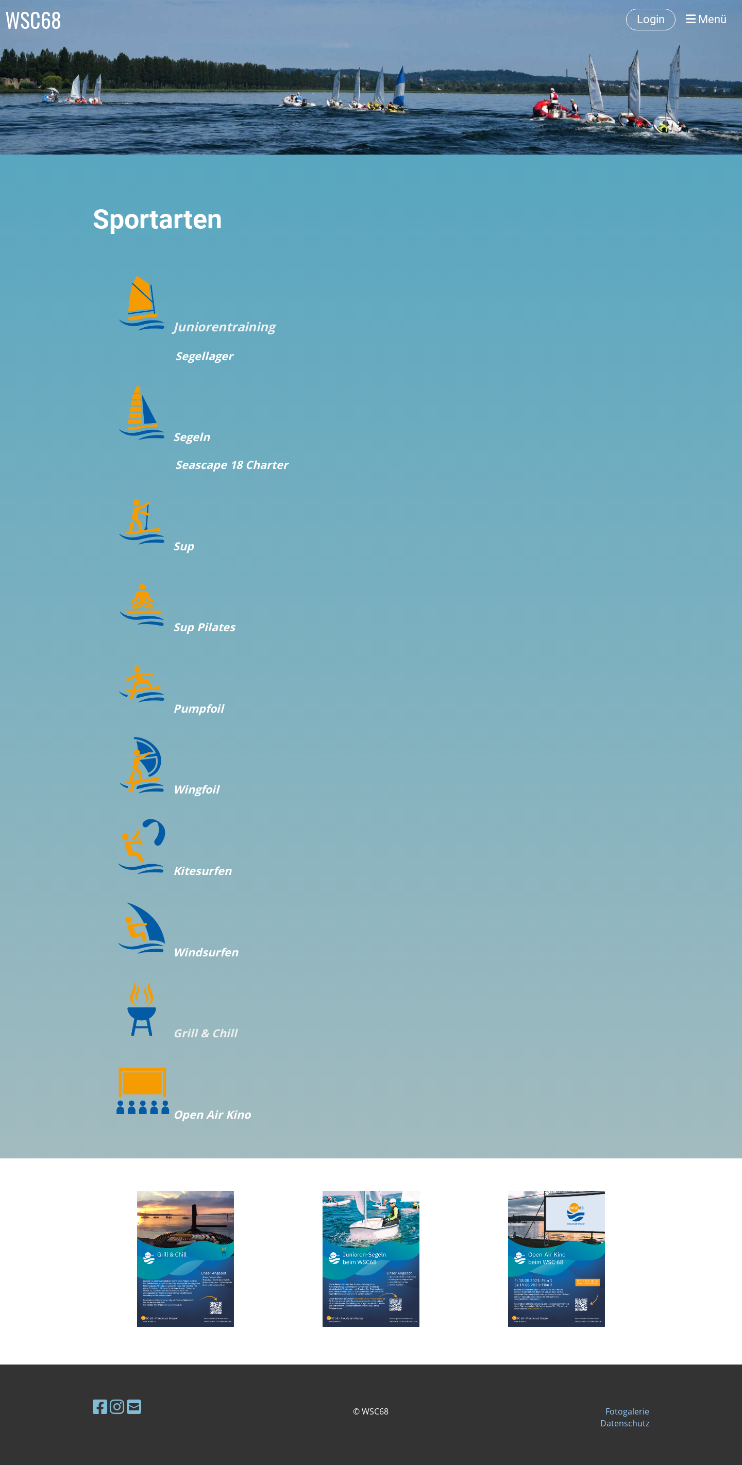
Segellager (204, 355)
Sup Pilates (204, 626)
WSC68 (33, 19)
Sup (183, 545)
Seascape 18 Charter (231, 464)
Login (651, 19)
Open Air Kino (211, 1114)
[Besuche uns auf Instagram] (117, 1406)
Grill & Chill (205, 1032)
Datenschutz (624, 1423)
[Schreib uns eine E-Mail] (134, 1406)
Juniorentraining (222, 326)
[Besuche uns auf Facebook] (100, 1406)
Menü (706, 19)
